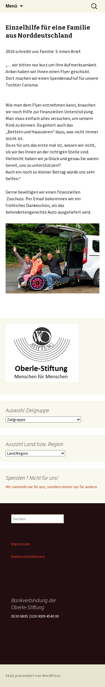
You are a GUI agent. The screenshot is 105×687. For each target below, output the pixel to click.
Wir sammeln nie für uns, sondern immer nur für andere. (52, 486)
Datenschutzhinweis (28, 556)
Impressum (20, 543)
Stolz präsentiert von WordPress (33, 675)
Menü (11, 6)
